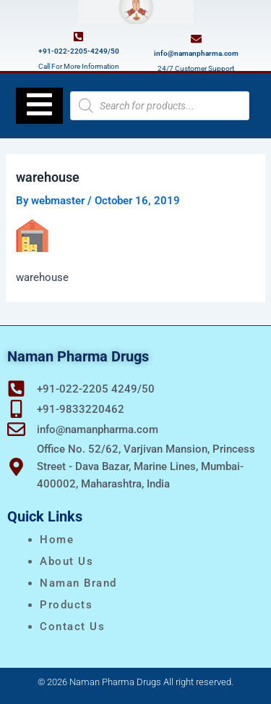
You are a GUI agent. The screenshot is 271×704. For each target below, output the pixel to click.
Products (66, 604)
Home (57, 539)
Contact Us (72, 626)
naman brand (78, 583)
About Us (66, 561)
